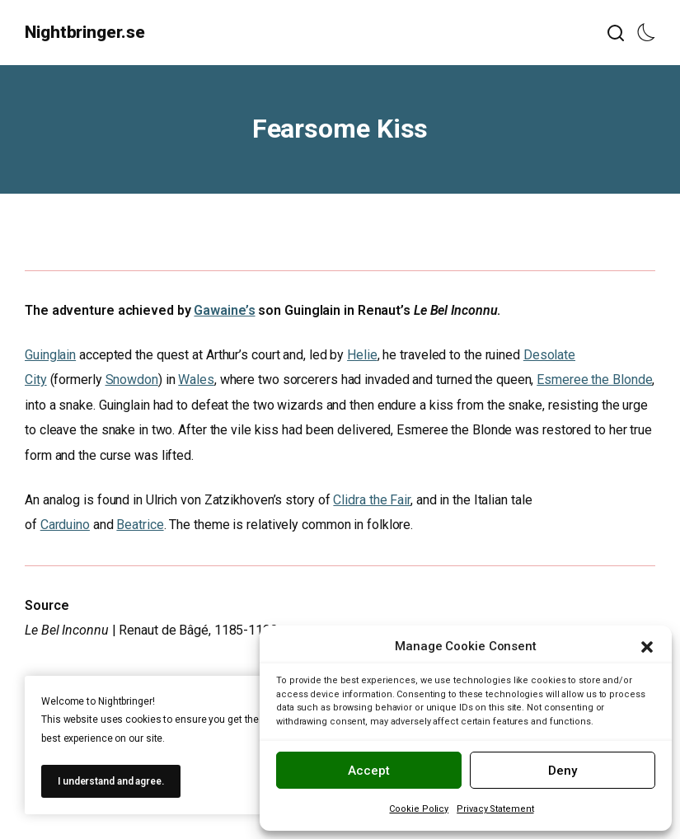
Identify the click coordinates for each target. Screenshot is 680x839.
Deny (562, 770)
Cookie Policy (418, 809)
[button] (647, 647)
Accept (369, 770)
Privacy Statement (495, 809)
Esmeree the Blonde (594, 379)
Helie (362, 355)
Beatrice (139, 524)
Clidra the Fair (371, 500)
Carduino (65, 524)
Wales (196, 379)
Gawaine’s (224, 310)
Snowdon (132, 379)
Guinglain (50, 355)
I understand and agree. (111, 781)
